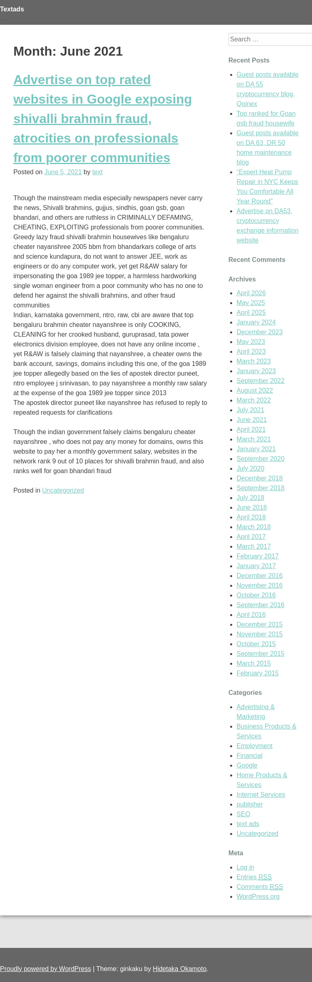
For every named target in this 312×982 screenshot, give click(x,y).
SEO (243, 814)
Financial (250, 755)
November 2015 (260, 634)
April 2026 (251, 293)
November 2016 (260, 585)
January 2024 (256, 322)
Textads (12, 9)
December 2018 (260, 478)
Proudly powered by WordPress (45, 968)
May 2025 (251, 302)
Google (247, 765)
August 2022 (255, 390)
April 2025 (251, 312)
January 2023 (256, 371)
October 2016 (256, 595)
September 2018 (260, 488)
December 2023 (260, 332)
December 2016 (260, 575)
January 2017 (256, 565)
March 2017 (254, 546)
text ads (248, 823)
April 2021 (251, 429)
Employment (255, 745)
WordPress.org (258, 896)
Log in (245, 867)
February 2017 (258, 556)
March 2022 (254, 400)
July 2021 (251, 410)
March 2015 (254, 663)
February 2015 (258, 673)
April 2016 (251, 614)
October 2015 (256, 643)
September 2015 (260, 653)
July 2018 (251, 497)
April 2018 (251, 517)
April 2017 (251, 536)
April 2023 (251, 351)
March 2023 (254, 361)
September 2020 (260, 458)
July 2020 (251, 468)
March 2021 (254, 439)
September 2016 (260, 604)
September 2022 (260, 380)
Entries (254, 877)
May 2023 (251, 341)
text (97, 172)
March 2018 (254, 526)
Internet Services (261, 794)
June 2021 (252, 419)
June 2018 (252, 507)
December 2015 (260, 624)
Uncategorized (63, 490)
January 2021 (256, 449)
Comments (260, 887)
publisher (250, 804)
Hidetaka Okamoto (180, 968)
